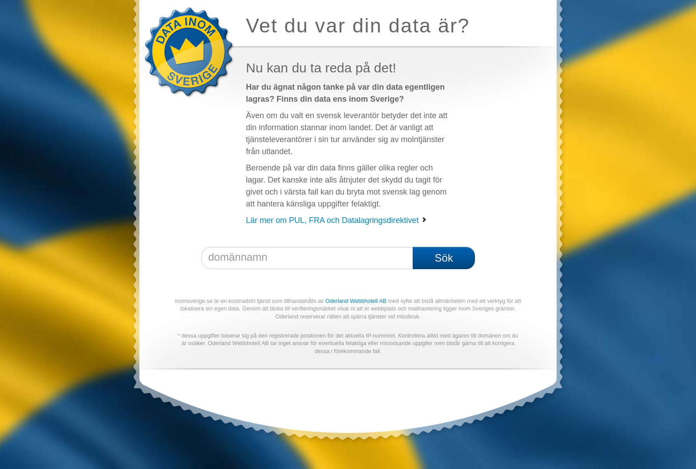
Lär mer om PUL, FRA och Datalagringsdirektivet (336, 220)
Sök (444, 258)
